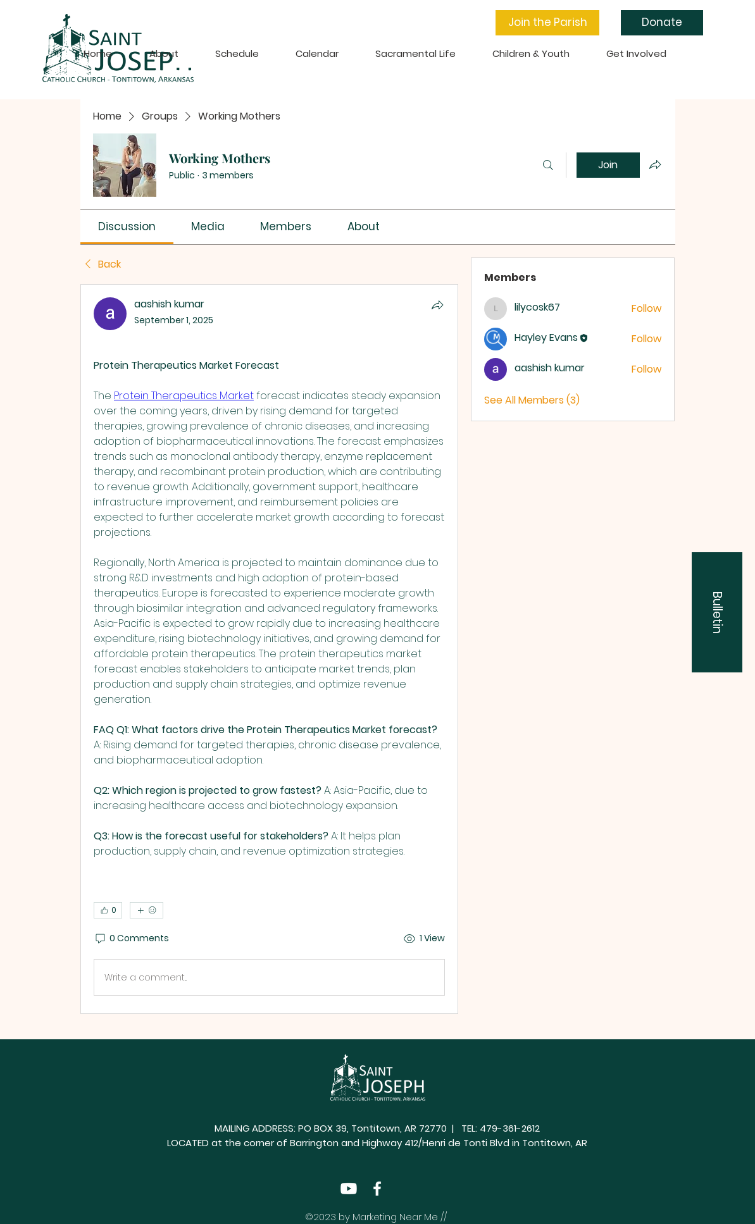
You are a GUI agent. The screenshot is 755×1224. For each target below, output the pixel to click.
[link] (127, 226)
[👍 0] (108, 910)
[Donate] (662, 22)
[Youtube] (348, 1188)
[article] (269, 649)
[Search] (548, 165)
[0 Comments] (131, 938)
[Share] (437, 304)
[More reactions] (146, 910)
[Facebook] (377, 1188)
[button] (547, 22)
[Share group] (655, 164)
